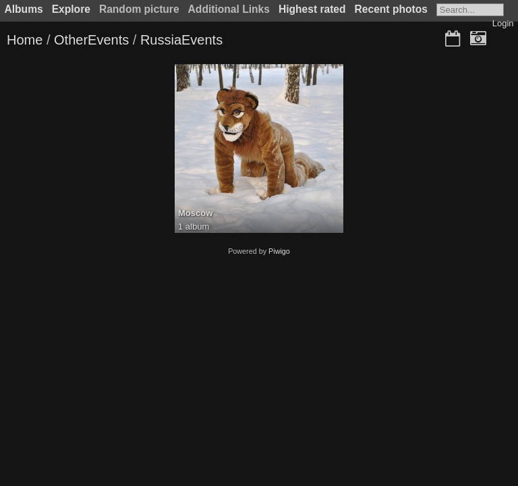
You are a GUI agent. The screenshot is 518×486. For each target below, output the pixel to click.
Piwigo (279, 251)
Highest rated (312, 9)
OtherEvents (91, 39)
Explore (71, 9)
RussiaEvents (181, 39)
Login (503, 23)
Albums (24, 9)
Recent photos (391, 9)
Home (24, 39)
